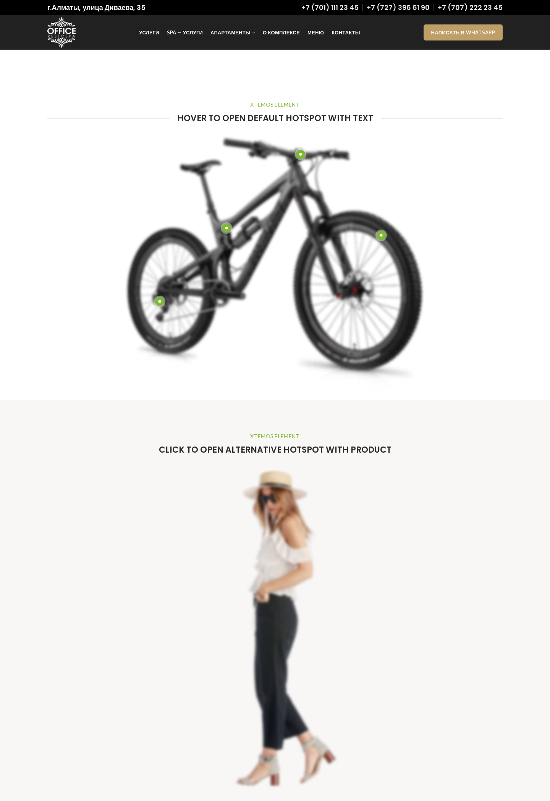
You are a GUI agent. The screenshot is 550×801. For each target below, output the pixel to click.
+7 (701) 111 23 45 (330, 7)
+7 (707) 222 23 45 (470, 7)
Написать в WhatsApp (463, 32)
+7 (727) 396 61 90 (398, 7)
